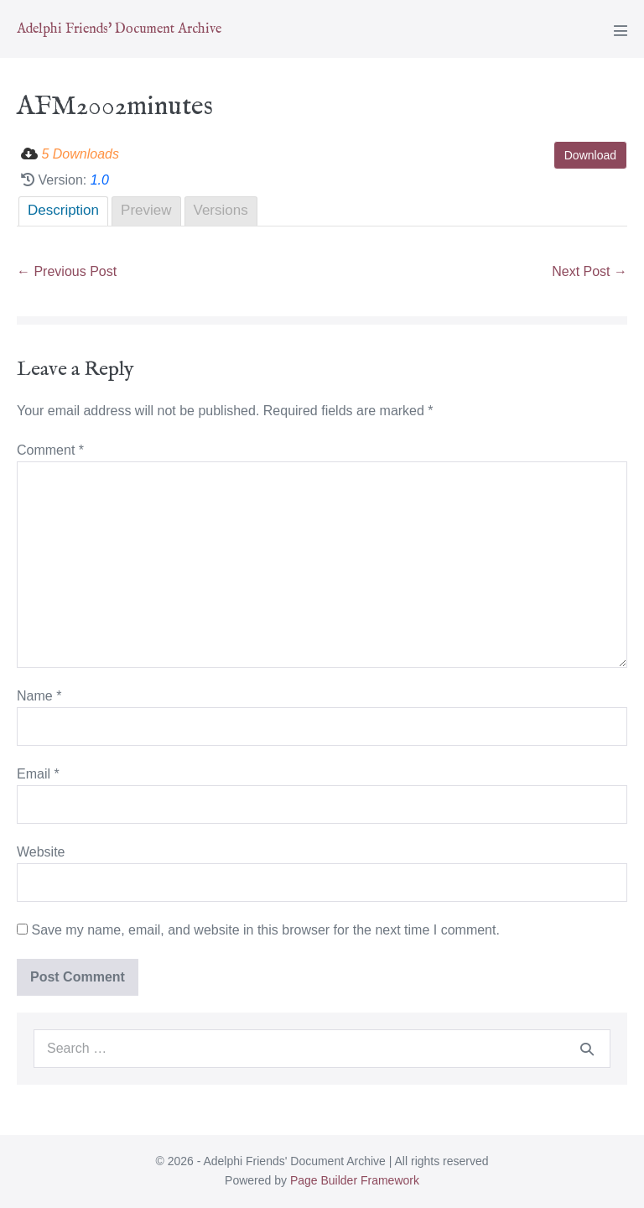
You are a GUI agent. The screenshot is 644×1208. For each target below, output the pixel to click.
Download (590, 155)
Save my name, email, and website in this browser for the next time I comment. (265, 930)
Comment (50, 450)
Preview (146, 210)
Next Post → (589, 271)
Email (38, 774)
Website (41, 852)
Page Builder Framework (354, 1180)
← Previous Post (67, 271)
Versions (221, 210)
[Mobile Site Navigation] (620, 30)
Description (63, 210)
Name (39, 696)
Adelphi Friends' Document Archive (119, 29)
